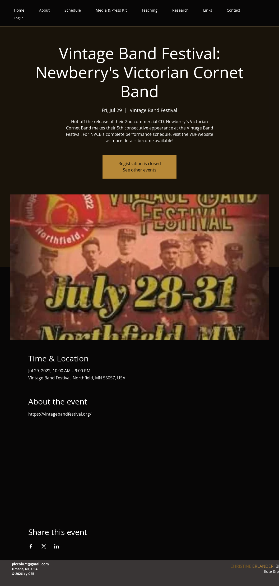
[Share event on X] (43, 546)
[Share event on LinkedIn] (56, 546)
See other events (139, 170)
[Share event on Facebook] (30, 546)
